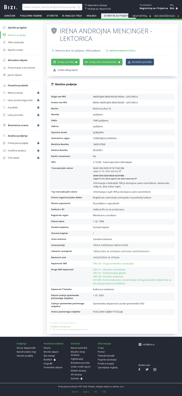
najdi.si (86, 391)
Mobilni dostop (78, 370)
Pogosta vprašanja (107, 359)
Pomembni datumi (53, 367)
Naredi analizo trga (26, 351)
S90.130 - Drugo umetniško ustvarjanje (113, 263)
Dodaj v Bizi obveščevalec (103, 62)
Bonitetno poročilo (142, 62)
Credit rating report (67, 70)
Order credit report (80, 366)
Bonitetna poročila (80, 362)
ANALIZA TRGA (73, 15)
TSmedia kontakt (106, 355)
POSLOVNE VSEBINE (31, 15)
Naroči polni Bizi (79, 347)
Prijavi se (162, 8)
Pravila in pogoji (106, 363)
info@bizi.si (148, 344)
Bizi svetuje (49, 355)
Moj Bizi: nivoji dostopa (78, 353)
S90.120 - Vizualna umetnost (108, 276)
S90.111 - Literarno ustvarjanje (109, 269)
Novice (47, 347)
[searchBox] (52, 7)
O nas (101, 347)
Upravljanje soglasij (107, 367)
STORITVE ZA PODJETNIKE (118, 15)
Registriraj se (148, 8)
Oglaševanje (77, 358)
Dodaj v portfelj (65, 62)
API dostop (76, 374)
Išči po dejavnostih (26, 347)
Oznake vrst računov (60, 326)
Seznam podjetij (25, 355)
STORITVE (52, 15)
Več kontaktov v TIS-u (122, 50)
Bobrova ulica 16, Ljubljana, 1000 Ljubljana (77, 50)
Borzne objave (51, 351)
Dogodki (48, 363)
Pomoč (101, 351)
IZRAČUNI (9, 15)
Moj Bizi (91, 15)
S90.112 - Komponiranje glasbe (109, 272)
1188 (104, 391)
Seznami (75, 378)
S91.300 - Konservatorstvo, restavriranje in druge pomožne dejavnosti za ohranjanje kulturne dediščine (132, 281)
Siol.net (75, 391)
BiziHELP (48, 359)
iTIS (95, 391)
